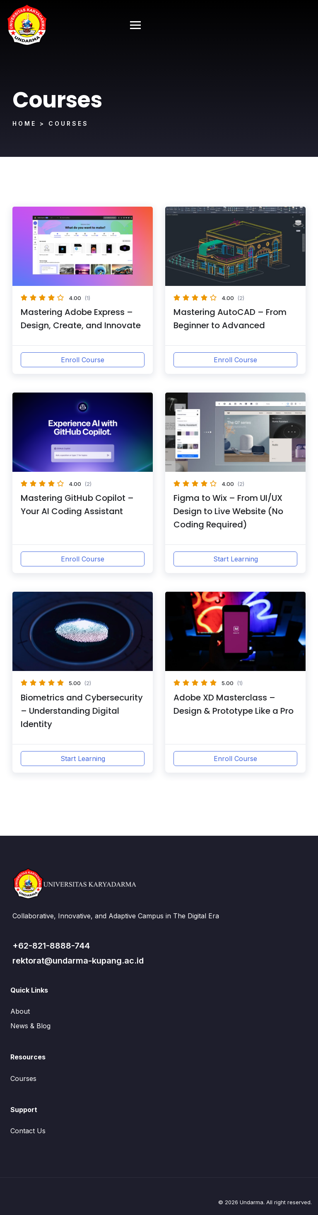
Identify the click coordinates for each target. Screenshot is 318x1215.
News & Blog (30, 1026)
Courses (23, 1078)
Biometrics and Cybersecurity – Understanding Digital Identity (82, 711)
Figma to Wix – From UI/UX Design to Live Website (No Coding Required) (228, 511)
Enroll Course (82, 360)
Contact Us (28, 1131)
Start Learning (235, 559)
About (20, 1011)
